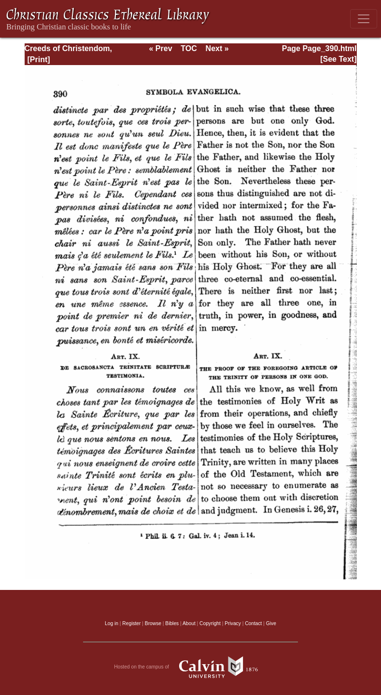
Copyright (210, 623)
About (189, 623)
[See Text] (338, 59)
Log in (111, 623)
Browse (153, 623)
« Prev (160, 48)
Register (131, 623)
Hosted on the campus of (190, 667)
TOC (189, 48)
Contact (253, 623)
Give (271, 623)
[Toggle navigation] (363, 18)
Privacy (233, 623)
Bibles (172, 623)
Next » (217, 48)
